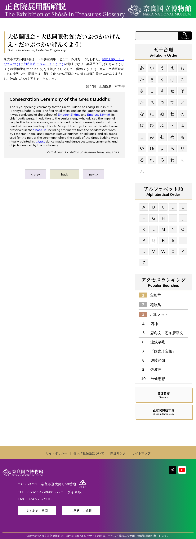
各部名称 (163, 394)
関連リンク (118, 453)
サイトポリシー (56, 453)
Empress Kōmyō (98, 114)
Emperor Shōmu (69, 114)
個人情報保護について (89, 453)
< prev (35, 174)
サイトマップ (141, 453)
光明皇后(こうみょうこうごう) (44, 64)
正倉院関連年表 (163, 411)
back (64, 174)
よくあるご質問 (37, 511)
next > (93, 174)
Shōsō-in (39, 130)
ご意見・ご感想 (81, 511)
